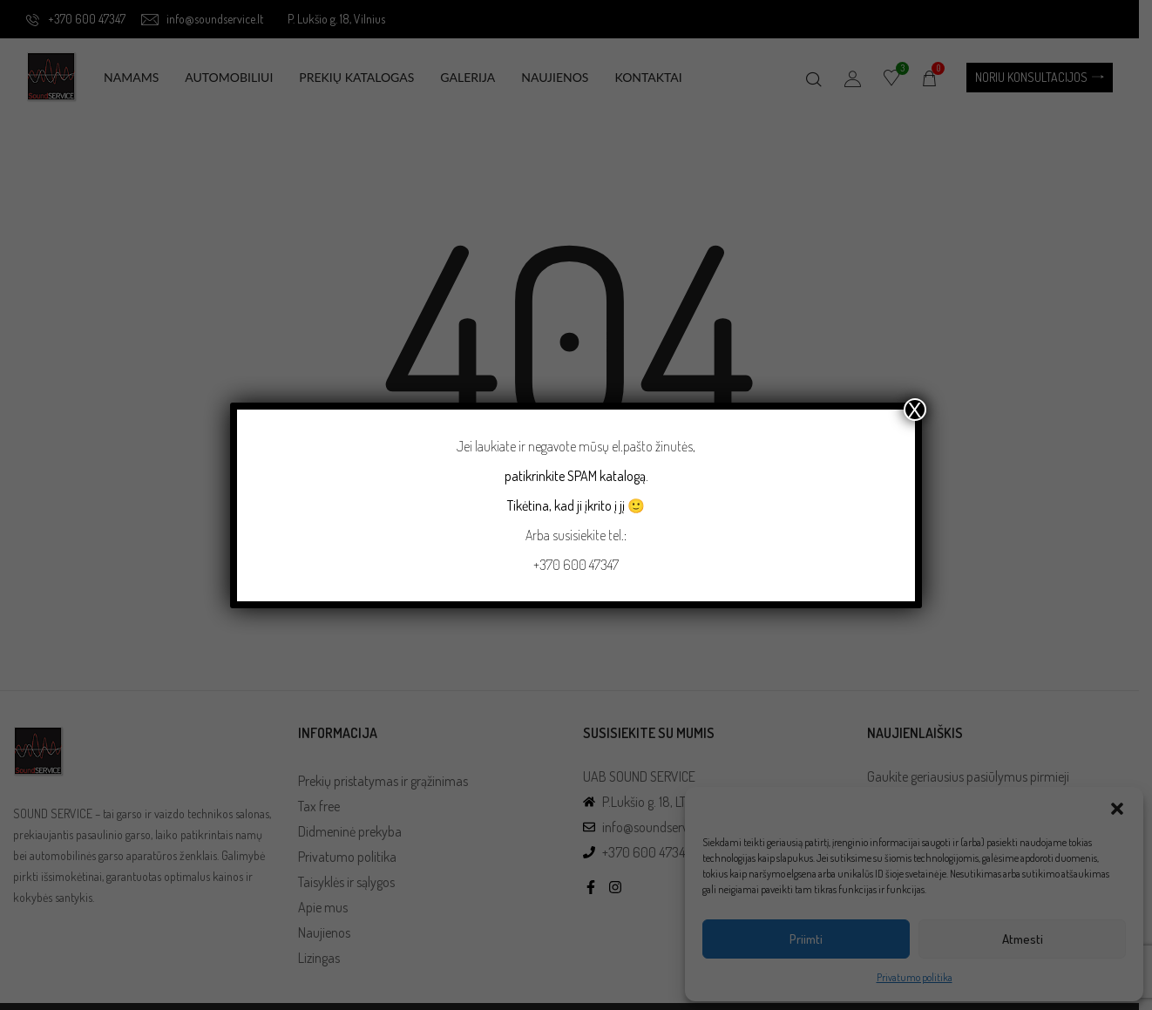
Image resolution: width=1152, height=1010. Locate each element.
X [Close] (915, 409)
